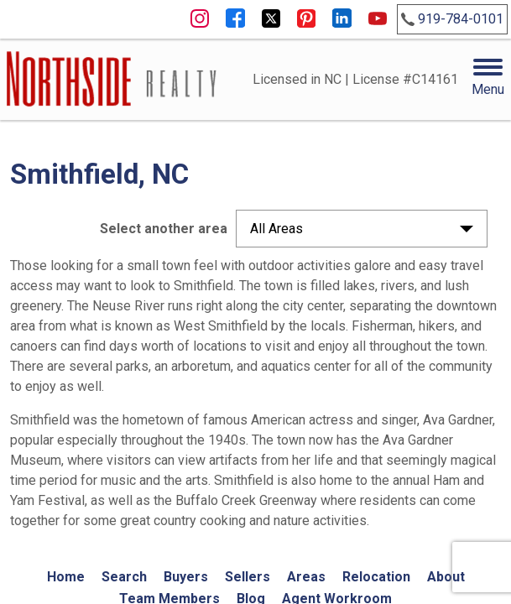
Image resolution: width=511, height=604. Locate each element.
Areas (306, 577)
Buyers (186, 577)
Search (124, 577)
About (446, 577)
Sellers (247, 577)
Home (66, 577)
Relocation (376, 577)
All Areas (276, 229)
